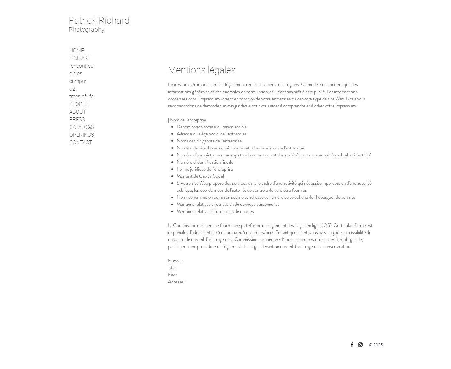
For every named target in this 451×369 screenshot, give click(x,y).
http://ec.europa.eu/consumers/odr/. (240, 232)
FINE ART (80, 58)
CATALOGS (81, 127)
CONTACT (80, 143)
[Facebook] (352, 345)
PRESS (77, 119)
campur (77, 81)
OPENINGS (81, 135)
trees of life (81, 96)
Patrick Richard (99, 20)
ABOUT (77, 112)
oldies (75, 73)
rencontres (81, 66)
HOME (76, 50)
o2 (72, 89)
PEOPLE (78, 104)
